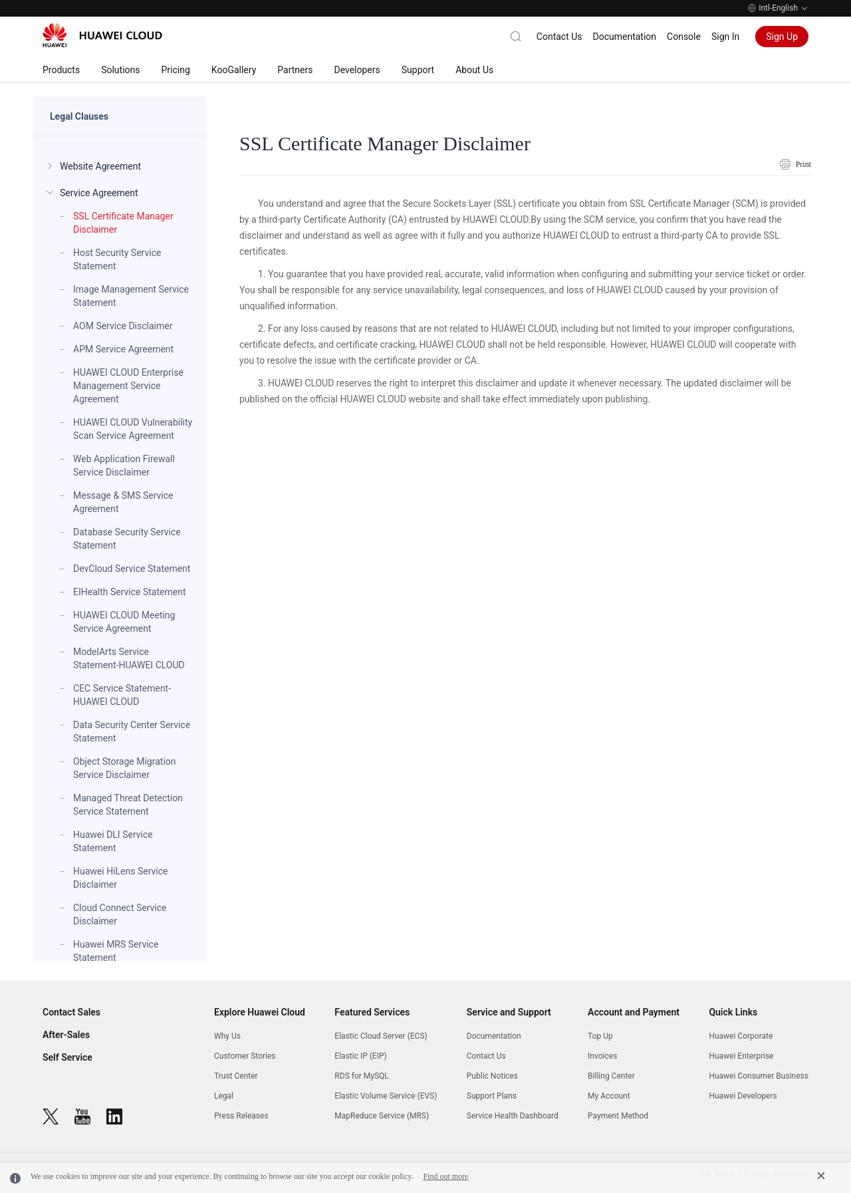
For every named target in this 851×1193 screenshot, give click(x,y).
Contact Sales (71, 1012)
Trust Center (236, 1076)
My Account (609, 1096)
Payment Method (618, 1116)
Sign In (725, 36)
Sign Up (782, 36)
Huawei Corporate (741, 1036)
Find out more (445, 1176)
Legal (223, 1096)
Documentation (625, 36)
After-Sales (66, 1034)
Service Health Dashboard (512, 1116)
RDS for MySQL (361, 1076)
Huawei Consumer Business (758, 1076)
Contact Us (559, 36)
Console (684, 36)
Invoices (602, 1056)
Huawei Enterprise (741, 1056)
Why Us (227, 1036)
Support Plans (492, 1096)
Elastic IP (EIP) (360, 1056)
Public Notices (492, 1076)
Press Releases (241, 1116)
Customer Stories (245, 1056)
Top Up (600, 1036)
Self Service (67, 1057)
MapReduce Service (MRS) (381, 1116)
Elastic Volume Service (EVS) (385, 1096)
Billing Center (611, 1076)
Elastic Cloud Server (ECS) (380, 1036)
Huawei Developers (743, 1096)
